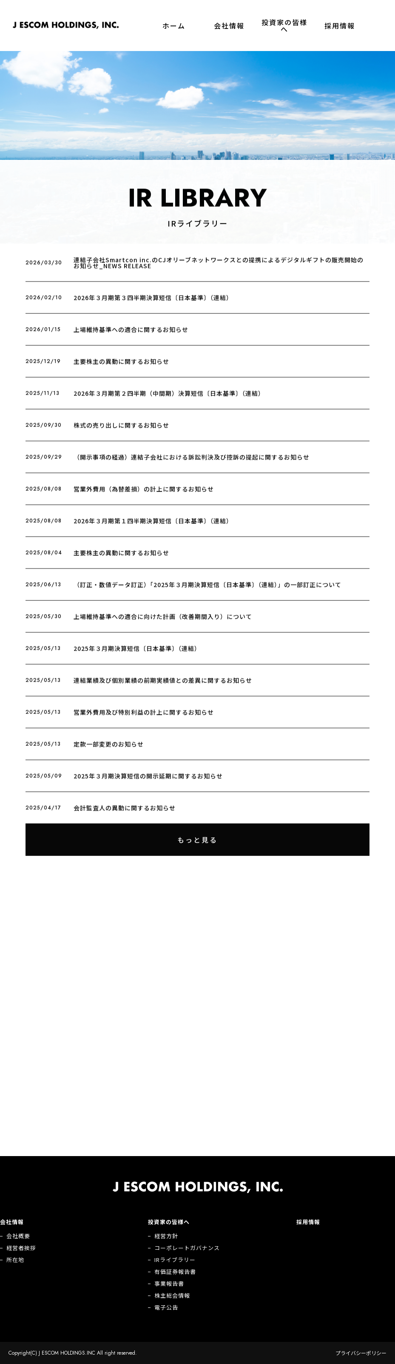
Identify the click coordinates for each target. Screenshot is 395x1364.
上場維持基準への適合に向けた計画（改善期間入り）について (163, 623)
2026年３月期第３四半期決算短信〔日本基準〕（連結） (153, 304)
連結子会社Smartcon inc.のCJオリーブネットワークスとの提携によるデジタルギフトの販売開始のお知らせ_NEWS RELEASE (219, 269)
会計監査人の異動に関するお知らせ (125, 814)
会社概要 (18, 1236)
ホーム (173, 25)
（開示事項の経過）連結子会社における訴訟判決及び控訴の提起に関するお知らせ (192, 463)
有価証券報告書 (175, 1271)
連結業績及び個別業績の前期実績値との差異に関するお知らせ (163, 687)
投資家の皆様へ (284, 25)
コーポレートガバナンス (187, 1247)
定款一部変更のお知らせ (109, 750)
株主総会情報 (172, 1295)
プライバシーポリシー (360, 1352)
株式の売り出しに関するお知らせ (121, 432)
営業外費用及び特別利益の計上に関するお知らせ (144, 719)
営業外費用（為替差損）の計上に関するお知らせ (144, 495)
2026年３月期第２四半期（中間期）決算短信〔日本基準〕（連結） (169, 400)
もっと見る (197, 846)
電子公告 (166, 1307)
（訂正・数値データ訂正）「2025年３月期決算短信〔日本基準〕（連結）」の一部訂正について (207, 591)
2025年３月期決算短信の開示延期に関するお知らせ (148, 782)
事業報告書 (169, 1283)
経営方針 (166, 1236)
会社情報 (229, 25)
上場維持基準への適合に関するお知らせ (131, 336)
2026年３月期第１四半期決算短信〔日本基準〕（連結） (153, 527)
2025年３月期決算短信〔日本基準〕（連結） (137, 655)
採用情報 (339, 25)
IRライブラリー (175, 1259)
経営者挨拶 (21, 1247)
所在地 (15, 1259)
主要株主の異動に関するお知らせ (121, 368)
